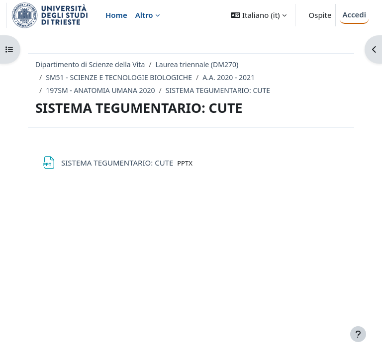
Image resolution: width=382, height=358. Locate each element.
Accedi (354, 14)
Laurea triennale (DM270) (196, 64)
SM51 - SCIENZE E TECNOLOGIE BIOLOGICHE (119, 77)
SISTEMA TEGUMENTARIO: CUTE (218, 90)
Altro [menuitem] (144, 15)
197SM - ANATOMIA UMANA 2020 (100, 90)
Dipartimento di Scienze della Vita (90, 64)
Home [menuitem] (116, 15)
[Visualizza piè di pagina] (358, 334)
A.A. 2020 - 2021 (228, 77)
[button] (258, 15)
